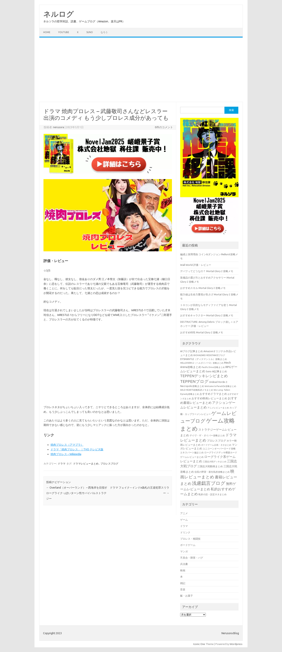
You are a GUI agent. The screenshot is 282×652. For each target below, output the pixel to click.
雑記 (182, 583)
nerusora (58, 127)
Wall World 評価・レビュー (195, 264)
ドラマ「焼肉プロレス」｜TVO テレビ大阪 (77, 449)
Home (46, 32)
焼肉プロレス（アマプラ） (67, 444)
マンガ (184, 551)
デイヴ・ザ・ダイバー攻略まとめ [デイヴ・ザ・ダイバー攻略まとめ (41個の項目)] (207, 435)
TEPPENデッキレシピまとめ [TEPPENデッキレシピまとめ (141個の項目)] (204, 376)
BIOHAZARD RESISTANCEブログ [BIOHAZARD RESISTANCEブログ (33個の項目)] (209, 355)
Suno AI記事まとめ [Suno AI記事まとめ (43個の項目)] (216, 371)
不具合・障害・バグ (191, 557)
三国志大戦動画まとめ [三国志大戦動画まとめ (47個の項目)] (210, 466)
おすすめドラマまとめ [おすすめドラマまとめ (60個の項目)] (213, 393)
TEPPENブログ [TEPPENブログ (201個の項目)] (194, 381)
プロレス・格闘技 (190, 538)
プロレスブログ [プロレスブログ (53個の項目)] (216, 440)
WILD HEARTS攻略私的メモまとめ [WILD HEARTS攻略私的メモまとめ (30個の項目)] (196, 390)
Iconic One (199, 644)
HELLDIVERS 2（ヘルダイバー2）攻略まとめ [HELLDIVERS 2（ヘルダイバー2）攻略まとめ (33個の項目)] (201, 363)
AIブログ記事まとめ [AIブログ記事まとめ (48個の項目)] (191, 351)
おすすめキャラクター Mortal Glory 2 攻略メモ (206, 315)
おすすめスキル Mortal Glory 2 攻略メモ (203, 288)
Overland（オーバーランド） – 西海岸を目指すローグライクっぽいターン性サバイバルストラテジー (76, 493)
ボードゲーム (187, 545)
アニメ (184, 513)
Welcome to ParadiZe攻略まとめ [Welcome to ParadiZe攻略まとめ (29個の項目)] (220, 386)
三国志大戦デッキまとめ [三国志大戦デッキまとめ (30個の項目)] (214, 461)
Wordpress (236, 644)
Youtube (63, 32)
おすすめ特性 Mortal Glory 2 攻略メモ (201, 332)
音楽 (182, 589)
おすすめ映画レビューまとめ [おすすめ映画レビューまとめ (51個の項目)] (209, 398)
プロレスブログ (109, 463)
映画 (182, 570)
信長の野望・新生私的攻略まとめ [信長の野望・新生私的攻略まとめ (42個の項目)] (212, 471)
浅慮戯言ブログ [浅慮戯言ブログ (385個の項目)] (208, 483)
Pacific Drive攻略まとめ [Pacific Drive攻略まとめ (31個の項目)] (213, 367)
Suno (89, 32)
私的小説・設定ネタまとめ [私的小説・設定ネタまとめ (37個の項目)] (212, 494)
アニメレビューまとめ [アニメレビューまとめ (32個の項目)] (218, 408)
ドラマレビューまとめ (86, 463)
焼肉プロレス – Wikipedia (66, 454)
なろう (104, 32)
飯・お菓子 (186, 595)
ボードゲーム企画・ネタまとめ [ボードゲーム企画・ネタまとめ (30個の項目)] (216, 445)
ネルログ (58, 14)
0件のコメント (164, 127)
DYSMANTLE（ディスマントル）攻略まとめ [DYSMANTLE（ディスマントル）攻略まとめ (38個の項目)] (203, 359)
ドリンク (185, 532)
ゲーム (184, 519)
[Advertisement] (141, 69)
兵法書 (184, 564)
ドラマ (61, 463)
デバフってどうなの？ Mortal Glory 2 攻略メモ (206, 271)
